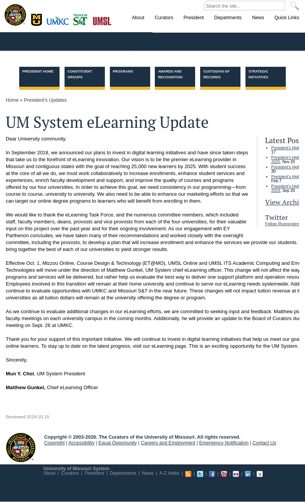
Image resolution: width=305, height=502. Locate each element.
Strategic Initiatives (258, 74)
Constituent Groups (80, 74)
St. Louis (102, 20)
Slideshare (260, 474)
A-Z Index (169, 473)
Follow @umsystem (282, 224)
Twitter (200, 474)
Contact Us (264, 443)
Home (12, 100)
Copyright (54, 443)
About (49, 473)
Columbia (37, 18)
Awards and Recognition (170, 74)
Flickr (236, 474)
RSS (188, 474)
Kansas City (59, 23)
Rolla (82, 19)
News (148, 473)
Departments (123, 473)
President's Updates (45, 100)
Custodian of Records (216, 74)
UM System (21, 447)
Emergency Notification (224, 443)
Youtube (224, 474)
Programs (123, 71)
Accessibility (81, 443)
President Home (37, 71)
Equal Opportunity (117, 443)
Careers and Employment (168, 443)
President (94, 473)
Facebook (212, 474)
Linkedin (248, 474)
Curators (70, 473)
